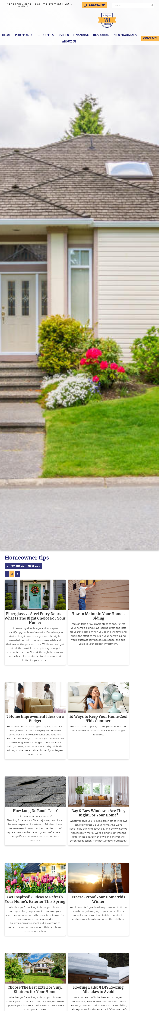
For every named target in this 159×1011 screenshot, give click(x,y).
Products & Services (52, 35)
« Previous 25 (15, 565)
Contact (150, 38)
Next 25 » (34, 565)
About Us (69, 41)
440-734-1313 (94, 5)
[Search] (132, 5)
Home (6, 35)
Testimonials (125, 35)
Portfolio (23, 35)
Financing (81, 35)
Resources (101, 35)
